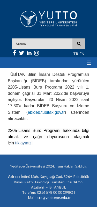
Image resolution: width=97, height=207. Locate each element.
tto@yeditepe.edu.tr (54, 197)
